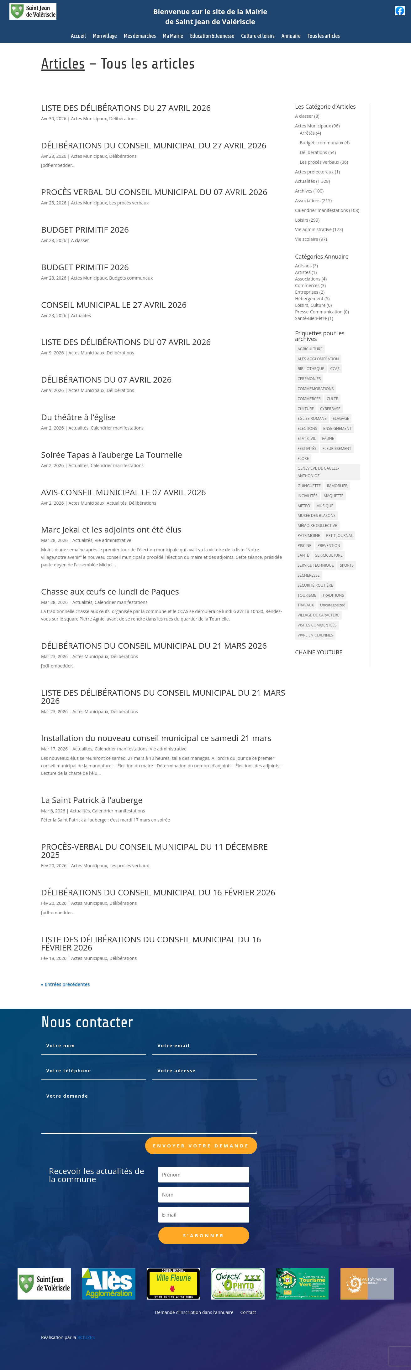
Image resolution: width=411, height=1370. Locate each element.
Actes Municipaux (89, 118)
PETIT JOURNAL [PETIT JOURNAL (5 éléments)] (339, 535)
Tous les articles (324, 36)
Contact (248, 1312)
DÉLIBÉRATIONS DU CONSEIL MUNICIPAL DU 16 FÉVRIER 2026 (158, 892)
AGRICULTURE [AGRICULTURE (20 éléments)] (310, 349)
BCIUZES (86, 1337)
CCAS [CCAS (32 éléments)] (335, 368)
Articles (63, 63)
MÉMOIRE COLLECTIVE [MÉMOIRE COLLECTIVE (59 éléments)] (317, 525)
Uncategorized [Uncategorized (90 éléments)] (332, 605)
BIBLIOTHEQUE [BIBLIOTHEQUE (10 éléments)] (311, 368)
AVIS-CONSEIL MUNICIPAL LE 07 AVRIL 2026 (123, 492)
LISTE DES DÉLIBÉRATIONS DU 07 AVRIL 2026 (126, 342)
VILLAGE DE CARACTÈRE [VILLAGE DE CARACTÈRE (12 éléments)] (318, 615)
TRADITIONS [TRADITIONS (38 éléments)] (333, 595)
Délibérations (122, 118)
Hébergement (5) (312, 298)
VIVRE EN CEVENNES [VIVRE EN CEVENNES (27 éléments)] (315, 635)
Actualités (81, 315)
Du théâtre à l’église (78, 417)
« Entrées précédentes (65, 984)
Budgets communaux (131, 278)
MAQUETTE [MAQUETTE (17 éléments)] (333, 495)
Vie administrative (113, 540)
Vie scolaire (306, 239)
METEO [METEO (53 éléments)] (304, 505)
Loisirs (301, 220)
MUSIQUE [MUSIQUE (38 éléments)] (324, 505)
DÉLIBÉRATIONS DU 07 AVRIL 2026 (106, 379)
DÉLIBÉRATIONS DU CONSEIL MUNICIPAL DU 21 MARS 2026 (154, 645)
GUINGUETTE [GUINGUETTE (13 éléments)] (309, 485)
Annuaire (291, 36)
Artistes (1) (306, 272)
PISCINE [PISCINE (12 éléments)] (304, 545)
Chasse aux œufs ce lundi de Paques (110, 591)
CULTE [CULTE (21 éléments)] (332, 398)
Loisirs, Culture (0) (313, 305)
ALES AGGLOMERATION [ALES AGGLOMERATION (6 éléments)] (318, 359)
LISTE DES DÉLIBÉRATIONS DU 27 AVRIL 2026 (126, 107)
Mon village (105, 36)
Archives (303, 191)
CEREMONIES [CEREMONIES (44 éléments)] (309, 378)
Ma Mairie (173, 36)
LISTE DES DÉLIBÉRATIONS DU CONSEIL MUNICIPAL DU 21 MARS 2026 (163, 696)
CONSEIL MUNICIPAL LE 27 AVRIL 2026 (114, 304)
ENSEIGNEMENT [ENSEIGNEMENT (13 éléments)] (337, 428)
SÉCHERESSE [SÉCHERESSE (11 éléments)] (308, 575)
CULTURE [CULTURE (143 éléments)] (306, 408)
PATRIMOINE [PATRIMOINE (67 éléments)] (309, 535)
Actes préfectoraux (314, 172)
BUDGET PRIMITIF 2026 (85, 229)
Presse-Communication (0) (322, 312)
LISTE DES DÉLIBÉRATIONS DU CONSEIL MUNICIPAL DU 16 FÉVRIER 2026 (151, 943)
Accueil (78, 36)
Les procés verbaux (129, 203)
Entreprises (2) (309, 292)
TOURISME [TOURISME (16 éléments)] (307, 595)
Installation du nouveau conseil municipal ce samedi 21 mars (156, 738)
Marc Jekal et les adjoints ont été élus (111, 529)
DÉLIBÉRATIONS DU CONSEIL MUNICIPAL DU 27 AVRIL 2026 (153, 145)
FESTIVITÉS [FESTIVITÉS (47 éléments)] (307, 448)
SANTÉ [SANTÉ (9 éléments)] (303, 555)
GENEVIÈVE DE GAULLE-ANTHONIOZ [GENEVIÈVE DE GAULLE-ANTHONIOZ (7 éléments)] (318, 472)
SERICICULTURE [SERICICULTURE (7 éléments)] (328, 555)
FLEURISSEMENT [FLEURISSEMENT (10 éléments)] (337, 448)
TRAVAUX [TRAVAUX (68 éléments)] (306, 605)
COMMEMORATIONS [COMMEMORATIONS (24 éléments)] (316, 388)
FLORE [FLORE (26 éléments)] (303, 458)
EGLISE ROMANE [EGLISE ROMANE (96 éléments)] (312, 418)
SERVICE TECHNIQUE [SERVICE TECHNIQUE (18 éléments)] (316, 565)
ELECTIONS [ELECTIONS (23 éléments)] (307, 428)
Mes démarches (140, 36)
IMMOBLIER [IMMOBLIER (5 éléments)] (337, 485)
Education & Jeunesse (212, 36)
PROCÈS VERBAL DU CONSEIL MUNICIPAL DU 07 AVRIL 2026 (154, 192)
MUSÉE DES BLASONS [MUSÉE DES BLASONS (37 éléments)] (316, 515)
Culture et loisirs (258, 36)
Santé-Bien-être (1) (314, 318)
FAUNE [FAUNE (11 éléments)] (328, 438)
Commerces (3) (310, 285)
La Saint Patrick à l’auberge (92, 800)
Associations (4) (311, 279)
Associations (307, 200)
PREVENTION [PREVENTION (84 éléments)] (329, 545)
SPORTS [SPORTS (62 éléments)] (347, 565)
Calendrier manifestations (117, 428)
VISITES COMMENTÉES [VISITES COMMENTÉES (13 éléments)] (317, 625)
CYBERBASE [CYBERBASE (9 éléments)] (330, 408)
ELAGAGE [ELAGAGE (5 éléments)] (341, 418)
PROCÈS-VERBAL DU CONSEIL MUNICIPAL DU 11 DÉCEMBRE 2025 (154, 850)
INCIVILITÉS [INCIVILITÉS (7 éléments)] (307, 495)
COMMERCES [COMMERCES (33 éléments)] (309, 398)
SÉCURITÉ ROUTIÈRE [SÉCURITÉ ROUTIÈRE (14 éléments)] (315, 585)
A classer (80, 240)
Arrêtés (307, 133)
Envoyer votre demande (201, 1145)
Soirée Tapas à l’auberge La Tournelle (111, 454)
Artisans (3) (306, 266)
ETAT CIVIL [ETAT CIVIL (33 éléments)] (307, 438)
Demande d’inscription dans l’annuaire (194, 1312)
